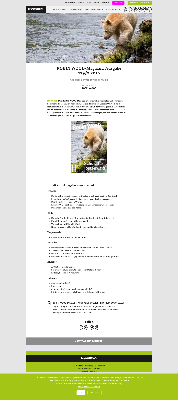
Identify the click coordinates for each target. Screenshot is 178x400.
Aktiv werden (113, 9)
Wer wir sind (59, 9)
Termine (81, 3)
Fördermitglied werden (139, 3)
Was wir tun (76, 9)
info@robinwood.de (64, 312)
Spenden (118, 3)
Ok (80, 395)
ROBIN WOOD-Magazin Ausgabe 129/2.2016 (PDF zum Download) (88, 303)
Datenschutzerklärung (89, 388)
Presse (96, 3)
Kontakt (105, 3)
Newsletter (70, 3)
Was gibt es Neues (94, 9)
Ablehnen (94, 395)
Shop (89, 3)
